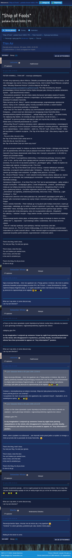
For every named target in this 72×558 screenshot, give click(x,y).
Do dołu (5, 55)
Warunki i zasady (58, 553)
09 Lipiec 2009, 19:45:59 (10, 71)
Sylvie (31, 38)
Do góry (5, 539)
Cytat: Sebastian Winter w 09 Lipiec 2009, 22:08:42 (23, 372)
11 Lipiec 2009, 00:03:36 (10, 518)
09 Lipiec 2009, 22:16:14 (10, 483)
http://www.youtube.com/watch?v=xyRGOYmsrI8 (20, 88)
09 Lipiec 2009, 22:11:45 (10, 318)
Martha (13, 510)
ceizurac (14, 62)
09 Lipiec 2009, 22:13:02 (10, 366)
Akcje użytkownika (62, 56)
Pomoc (50, 553)
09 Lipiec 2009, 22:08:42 (10, 278)
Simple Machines (18, 553)
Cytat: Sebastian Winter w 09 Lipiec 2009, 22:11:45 (23, 404)
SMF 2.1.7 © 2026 (6, 553)
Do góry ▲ (68, 553)
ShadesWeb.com (18, 555)
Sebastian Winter (18, 269)
